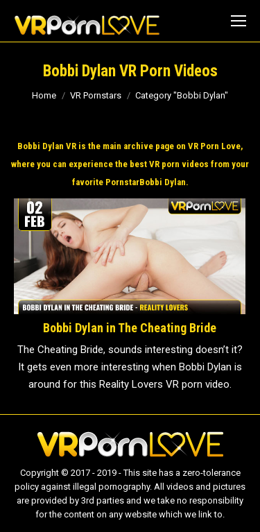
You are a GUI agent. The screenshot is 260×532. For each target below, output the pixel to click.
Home (44, 95)
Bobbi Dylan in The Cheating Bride (129, 327)
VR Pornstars (95, 95)
